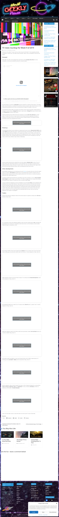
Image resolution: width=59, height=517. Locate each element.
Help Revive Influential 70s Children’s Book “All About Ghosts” (10, 424)
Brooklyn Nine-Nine (15, 100)
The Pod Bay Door (34, 490)
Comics (18, 490)
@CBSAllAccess (7, 122)
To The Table (33, 493)
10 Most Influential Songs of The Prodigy (34, 424)
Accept (33, 512)
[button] (56, 503)
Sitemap (47, 493)
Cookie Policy (40, 514)
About (6, 18)
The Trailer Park (34, 495)
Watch (12, 18)
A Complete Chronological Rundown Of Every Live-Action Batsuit (50, 27)
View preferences (52, 512)
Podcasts (18, 497)
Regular (41, 18)
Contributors (48, 486)
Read (18, 18)
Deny (43, 512)
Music (18, 495)
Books (18, 488)
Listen (23, 18)
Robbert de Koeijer (12, 50)
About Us (47, 488)
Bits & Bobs (35, 18)
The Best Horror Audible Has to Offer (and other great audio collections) (50, 41)
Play (29, 18)
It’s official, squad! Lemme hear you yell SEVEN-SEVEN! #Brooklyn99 (15, 98)
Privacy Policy (45, 514)
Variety (25, 171)
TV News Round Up (35, 497)
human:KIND (33, 486)
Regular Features (20, 499)
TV (17, 503)
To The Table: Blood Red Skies (6, 440)
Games (18, 493)
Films (18, 492)
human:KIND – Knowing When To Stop (36, 441)
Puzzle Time (33, 492)
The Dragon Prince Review (22, 440)
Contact (47, 490)
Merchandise (15, 21)
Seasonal (7, 21)
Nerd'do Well (33, 488)
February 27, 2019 (35, 122)
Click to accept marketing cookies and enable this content (21, 123)
